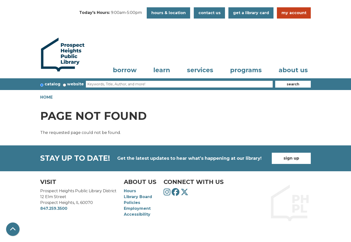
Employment (137, 208)
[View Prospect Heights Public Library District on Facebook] (176, 193)
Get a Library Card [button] (251, 12)
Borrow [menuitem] (124, 70)
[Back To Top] (13, 229)
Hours (130, 191)
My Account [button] (294, 12)
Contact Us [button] (209, 12)
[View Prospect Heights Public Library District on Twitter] (184, 193)
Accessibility (137, 214)
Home (46, 97)
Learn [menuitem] (161, 70)
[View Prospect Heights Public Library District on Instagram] (168, 193)
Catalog (52, 84)
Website (75, 84)
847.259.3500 (53, 208)
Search (293, 84)
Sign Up (291, 158)
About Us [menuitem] (293, 70)
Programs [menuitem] (246, 70)
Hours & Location (168, 12)
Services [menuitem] (200, 70)
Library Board (138, 196)
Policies (132, 202)
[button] (110, 13)
